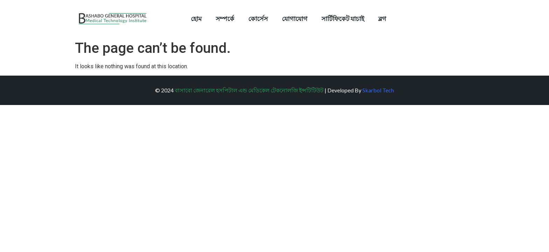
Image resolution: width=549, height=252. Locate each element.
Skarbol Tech (378, 90)
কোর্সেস (258, 18)
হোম (196, 18)
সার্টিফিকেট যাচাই (342, 18)
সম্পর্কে (225, 18)
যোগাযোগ (294, 18)
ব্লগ (382, 18)
